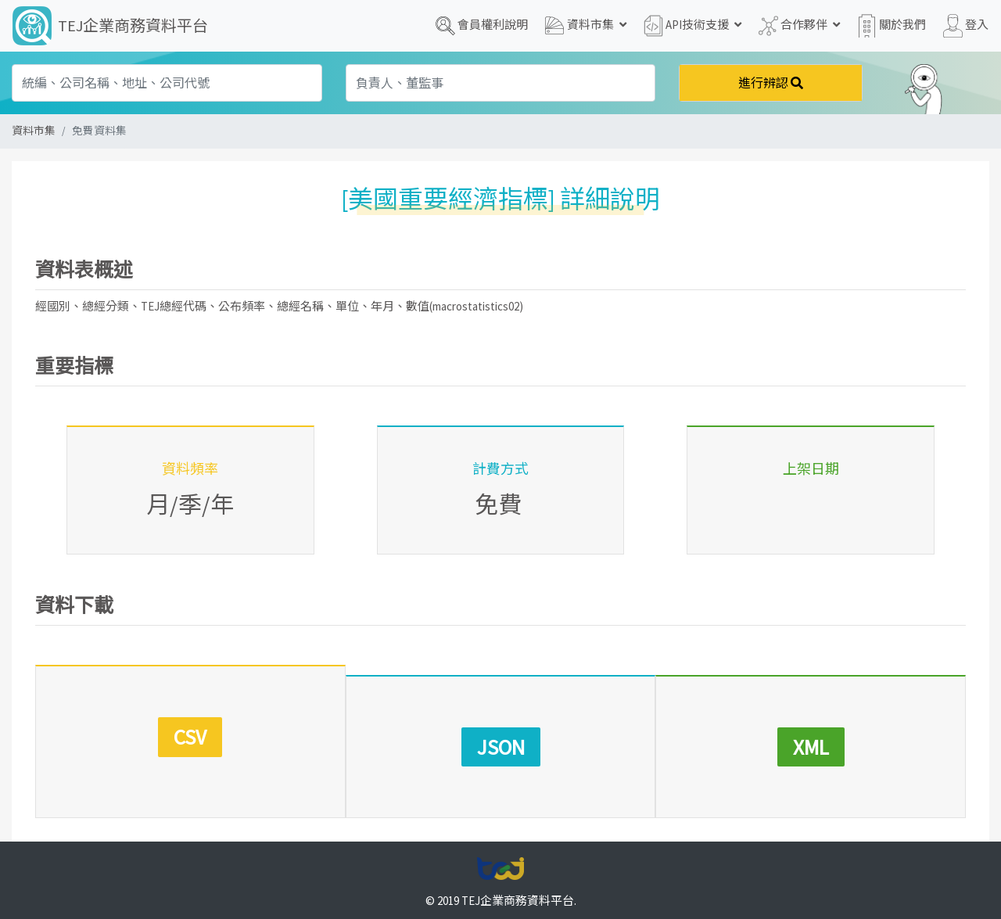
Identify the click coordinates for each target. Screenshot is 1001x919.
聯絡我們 (603, 881)
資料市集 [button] (585, 26)
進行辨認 (770, 83)
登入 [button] (965, 26)
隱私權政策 (403, 881)
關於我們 (891, 26)
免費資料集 (99, 131)
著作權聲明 (537, 881)
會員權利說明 (482, 26)
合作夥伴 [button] (799, 26)
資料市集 (34, 131)
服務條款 (470, 881)
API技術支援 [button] (692, 26)
